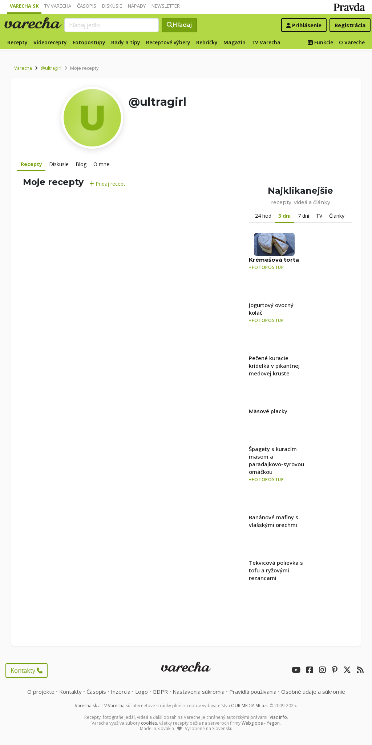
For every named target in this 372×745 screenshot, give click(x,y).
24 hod (263, 215)
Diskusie (112, 6)
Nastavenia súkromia (199, 691)
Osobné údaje (313, 691)
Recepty (17, 42)
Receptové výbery (168, 42)
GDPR (160, 691)
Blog (81, 164)
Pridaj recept (107, 183)
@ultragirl (51, 68)
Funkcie (320, 42)
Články (336, 215)
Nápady (137, 6)
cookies (149, 723)
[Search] (111, 25)
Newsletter (165, 6)
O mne (101, 164)
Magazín (234, 42)
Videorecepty (50, 42)
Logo (141, 691)
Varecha (23, 68)
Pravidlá (252, 691)
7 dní (303, 215)
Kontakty (27, 670)
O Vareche (352, 42)
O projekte (40, 691)
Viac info (278, 717)
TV (319, 215)
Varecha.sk (24, 6)
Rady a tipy (125, 42)
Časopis (86, 6)
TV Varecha (57, 6)
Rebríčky (207, 42)
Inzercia (120, 691)
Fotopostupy (89, 42)
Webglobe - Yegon (261, 723)
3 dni (284, 215)
